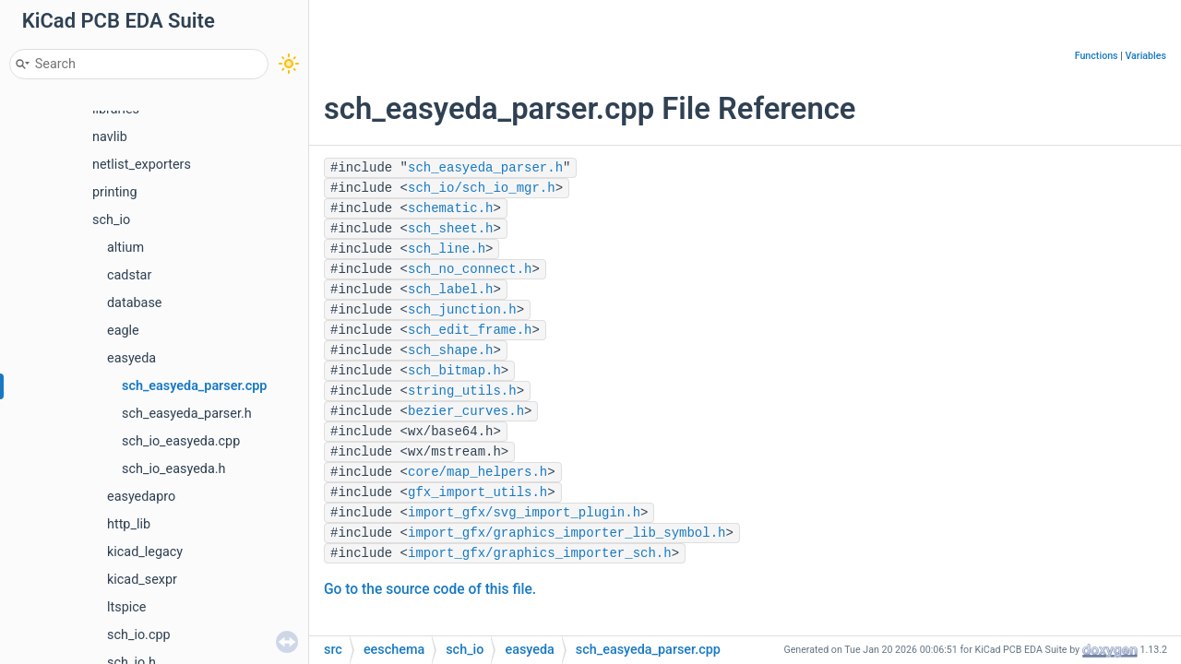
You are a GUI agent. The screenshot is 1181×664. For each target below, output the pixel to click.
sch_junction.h (462, 309)
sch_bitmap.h (454, 370)
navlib (109, 137)
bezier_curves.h (466, 411)
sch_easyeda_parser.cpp (194, 386)
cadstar (129, 275)
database (134, 303)
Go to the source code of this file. (430, 589)
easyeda (131, 358)
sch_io (111, 220)
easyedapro (141, 496)
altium (125, 247)
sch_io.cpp (139, 635)
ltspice (126, 607)
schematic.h (450, 208)
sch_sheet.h (450, 228)
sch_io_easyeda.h (173, 469)
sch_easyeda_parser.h (187, 413)
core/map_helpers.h (477, 472)
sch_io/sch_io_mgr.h (481, 188)
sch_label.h (450, 289)
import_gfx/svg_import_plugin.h (524, 512)
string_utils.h (462, 391)
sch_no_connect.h (469, 269)
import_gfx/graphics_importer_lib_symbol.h (566, 533)
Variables (1145, 56)
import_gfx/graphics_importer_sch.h (540, 553)
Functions (1096, 56)
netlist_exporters (141, 164)
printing (114, 192)
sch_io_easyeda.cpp (181, 441)
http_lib (128, 524)
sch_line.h (446, 249)
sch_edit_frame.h (469, 330)
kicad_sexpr (142, 579)
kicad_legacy (145, 552)
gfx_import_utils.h (477, 492)
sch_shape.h (450, 350)
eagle (123, 330)
